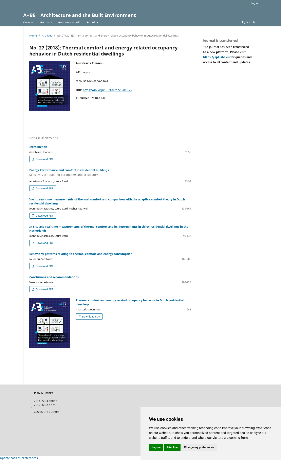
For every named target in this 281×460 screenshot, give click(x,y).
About (91, 22)
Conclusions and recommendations (54, 277)
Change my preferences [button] (199, 447)
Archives (46, 22)
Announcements (69, 22)
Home (33, 35)
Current (28, 22)
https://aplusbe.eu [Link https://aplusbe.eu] (216, 57)
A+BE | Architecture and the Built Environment (79, 15)
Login (254, 3)
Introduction (38, 147)
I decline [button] (172, 447)
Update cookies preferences (19, 458)
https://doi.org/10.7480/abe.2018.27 (107, 90)
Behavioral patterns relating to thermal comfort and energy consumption (80, 254)
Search (248, 22)
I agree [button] (156, 447)
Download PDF (44, 159)
